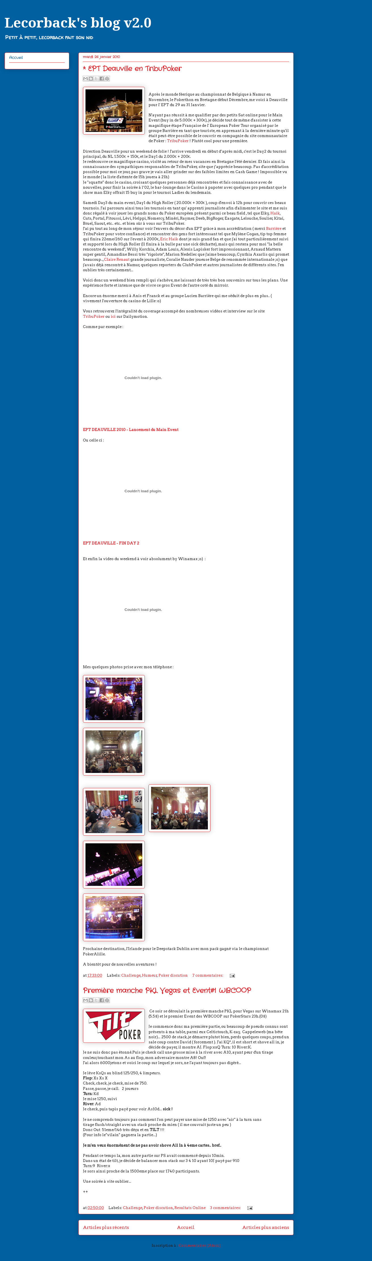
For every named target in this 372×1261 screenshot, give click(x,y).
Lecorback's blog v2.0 (78, 23)
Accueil (186, 1227)
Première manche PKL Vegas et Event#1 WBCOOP (167, 991)
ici (113, 316)
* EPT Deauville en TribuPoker (132, 69)
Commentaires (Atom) (200, 1245)
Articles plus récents (106, 1227)
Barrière (273, 228)
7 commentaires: (208, 975)
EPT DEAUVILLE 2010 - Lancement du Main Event (130, 430)
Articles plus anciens (265, 1227)
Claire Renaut (116, 259)
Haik (275, 213)
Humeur (149, 975)
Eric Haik (169, 239)
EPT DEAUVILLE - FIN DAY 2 (111, 543)
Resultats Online (190, 1208)
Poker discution (173, 975)
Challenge (131, 975)
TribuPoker (177, 141)
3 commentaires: (226, 1208)
